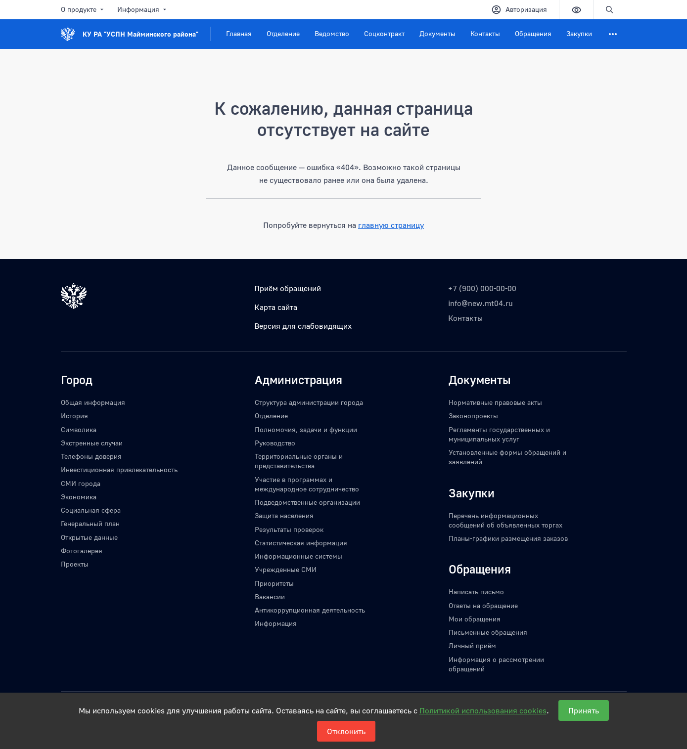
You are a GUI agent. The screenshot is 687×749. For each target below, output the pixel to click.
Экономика (78, 496)
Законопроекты (473, 415)
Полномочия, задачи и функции (306, 429)
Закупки (579, 33)
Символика (78, 429)
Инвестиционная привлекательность (119, 469)
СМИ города (80, 483)
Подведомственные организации (307, 502)
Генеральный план (90, 523)
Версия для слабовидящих (303, 326)
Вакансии (270, 596)
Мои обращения (475, 619)
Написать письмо (476, 591)
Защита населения (284, 515)
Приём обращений (287, 288)
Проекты (75, 564)
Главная (239, 33)
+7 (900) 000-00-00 (482, 288)
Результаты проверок (289, 529)
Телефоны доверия (91, 456)
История (74, 415)
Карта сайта (275, 307)
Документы (437, 33)
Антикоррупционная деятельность (310, 610)
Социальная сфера (91, 510)
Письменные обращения (488, 632)
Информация (142, 9)
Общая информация (93, 402)
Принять (583, 710)
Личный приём (472, 645)
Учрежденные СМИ (286, 569)
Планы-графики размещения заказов (508, 538)
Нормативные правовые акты (495, 402)
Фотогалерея (81, 550)
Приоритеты (274, 583)
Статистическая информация (301, 542)
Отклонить (346, 731)
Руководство (275, 443)
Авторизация (519, 9)
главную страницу (391, 225)
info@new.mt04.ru (480, 303)
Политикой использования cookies (483, 710)
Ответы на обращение (483, 605)
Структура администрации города (309, 402)
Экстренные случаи (92, 443)
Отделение (283, 33)
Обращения (533, 33)
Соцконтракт (384, 33)
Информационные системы (298, 556)
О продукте (83, 9)
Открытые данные (89, 537)
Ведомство (332, 33)
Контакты (485, 33)
